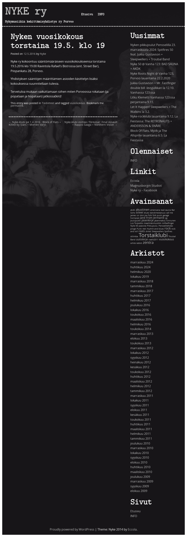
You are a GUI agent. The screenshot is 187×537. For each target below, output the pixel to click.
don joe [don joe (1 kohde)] (143, 215)
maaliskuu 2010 (141, 472)
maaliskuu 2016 (141, 319)
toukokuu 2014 (140, 329)
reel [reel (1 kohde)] (144, 229)
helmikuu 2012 (140, 386)
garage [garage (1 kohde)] (166, 215)
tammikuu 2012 (141, 391)
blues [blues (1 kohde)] (146, 213)
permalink (17, 105)
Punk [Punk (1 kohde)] (139, 229)
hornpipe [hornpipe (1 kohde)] (134, 218)
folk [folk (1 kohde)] (150, 215)
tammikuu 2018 (141, 286)
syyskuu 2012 (139, 357)
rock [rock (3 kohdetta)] (168, 228)
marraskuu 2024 (141, 262)
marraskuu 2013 (141, 334)
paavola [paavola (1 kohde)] (142, 226)
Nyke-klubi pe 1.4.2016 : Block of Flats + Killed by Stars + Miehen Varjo (35, 123)
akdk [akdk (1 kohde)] (132, 210)
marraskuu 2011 (141, 396)
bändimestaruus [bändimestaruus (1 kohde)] (157, 213)
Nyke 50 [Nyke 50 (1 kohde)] (134, 226)
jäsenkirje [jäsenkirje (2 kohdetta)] (148, 220)
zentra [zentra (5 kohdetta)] (148, 242)
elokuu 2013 (138, 338)
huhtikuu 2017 (140, 295)
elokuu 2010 (138, 462)
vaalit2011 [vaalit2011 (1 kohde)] (153, 239)
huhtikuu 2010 (140, 467)
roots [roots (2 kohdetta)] (142, 231)
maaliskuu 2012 (141, 381)
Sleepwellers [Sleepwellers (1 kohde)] (158, 231)
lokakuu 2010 (139, 453)
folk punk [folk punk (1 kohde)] (157, 215)
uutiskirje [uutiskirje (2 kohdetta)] (142, 239)
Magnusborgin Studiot (146, 185)
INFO (100, 14)
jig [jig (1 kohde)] (166, 218)
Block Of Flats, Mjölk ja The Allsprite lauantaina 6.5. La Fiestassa (148, 135)
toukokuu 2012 (140, 372)
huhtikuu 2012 (140, 376)
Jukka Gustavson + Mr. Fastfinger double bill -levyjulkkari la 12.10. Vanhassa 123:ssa (153, 87)
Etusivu (87, 14)
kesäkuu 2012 (139, 367)
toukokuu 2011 (140, 419)
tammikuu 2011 (141, 438)
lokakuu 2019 (139, 276)
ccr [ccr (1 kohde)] (138, 215)
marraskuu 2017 (141, 291)
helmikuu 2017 (140, 300)
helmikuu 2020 (140, 272)
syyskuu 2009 (139, 486)
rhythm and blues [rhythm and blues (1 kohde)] (155, 229)
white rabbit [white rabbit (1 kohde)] (136, 243)
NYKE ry (26, 11)
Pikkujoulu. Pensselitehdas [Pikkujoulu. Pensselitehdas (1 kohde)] (160, 226)
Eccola (134, 181)
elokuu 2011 (138, 410)
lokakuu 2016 (139, 310)
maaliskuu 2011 (141, 429)
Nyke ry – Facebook (143, 190)
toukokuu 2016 (140, 314)
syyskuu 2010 (139, 457)
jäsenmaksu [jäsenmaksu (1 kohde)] (160, 220)
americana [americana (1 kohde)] (155, 210)
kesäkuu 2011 (139, 415)
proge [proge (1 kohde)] (133, 229)
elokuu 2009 (138, 491)
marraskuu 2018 (141, 281)
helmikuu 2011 (140, 434)
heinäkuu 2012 (140, 362)
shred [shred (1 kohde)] (148, 231)
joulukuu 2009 (140, 477)
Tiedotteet (48, 103)
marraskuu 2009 (141, 481)
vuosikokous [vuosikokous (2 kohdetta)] (166, 239)
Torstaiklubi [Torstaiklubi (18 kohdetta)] (153, 235)
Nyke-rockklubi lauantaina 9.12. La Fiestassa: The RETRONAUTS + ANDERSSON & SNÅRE (154, 121)
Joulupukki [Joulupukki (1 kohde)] (135, 220)
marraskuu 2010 (141, 448)
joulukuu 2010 (140, 443)
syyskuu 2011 (139, 405)
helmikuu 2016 (140, 324)
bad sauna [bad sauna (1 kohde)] (166, 210)
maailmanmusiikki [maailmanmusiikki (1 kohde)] (152, 223)
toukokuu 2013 (140, 343)
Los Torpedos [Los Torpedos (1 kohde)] (136, 223)
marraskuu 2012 (141, 348)
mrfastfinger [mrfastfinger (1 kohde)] (168, 223)
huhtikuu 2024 (140, 267)
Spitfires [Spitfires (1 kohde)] (168, 231)
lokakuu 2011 (139, 400)
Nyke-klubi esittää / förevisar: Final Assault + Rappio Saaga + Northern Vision (90, 123)
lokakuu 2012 (139, 353)
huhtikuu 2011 (140, 424)
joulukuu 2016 (140, 305)
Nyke (43, 53)
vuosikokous (77, 103)
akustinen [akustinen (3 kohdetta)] (142, 209)
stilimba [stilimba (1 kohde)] (134, 236)
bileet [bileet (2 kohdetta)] (139, 212)
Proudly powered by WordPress (72, 529)
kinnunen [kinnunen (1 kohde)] (171, 220)
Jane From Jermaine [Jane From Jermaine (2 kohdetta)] (152, 217)
